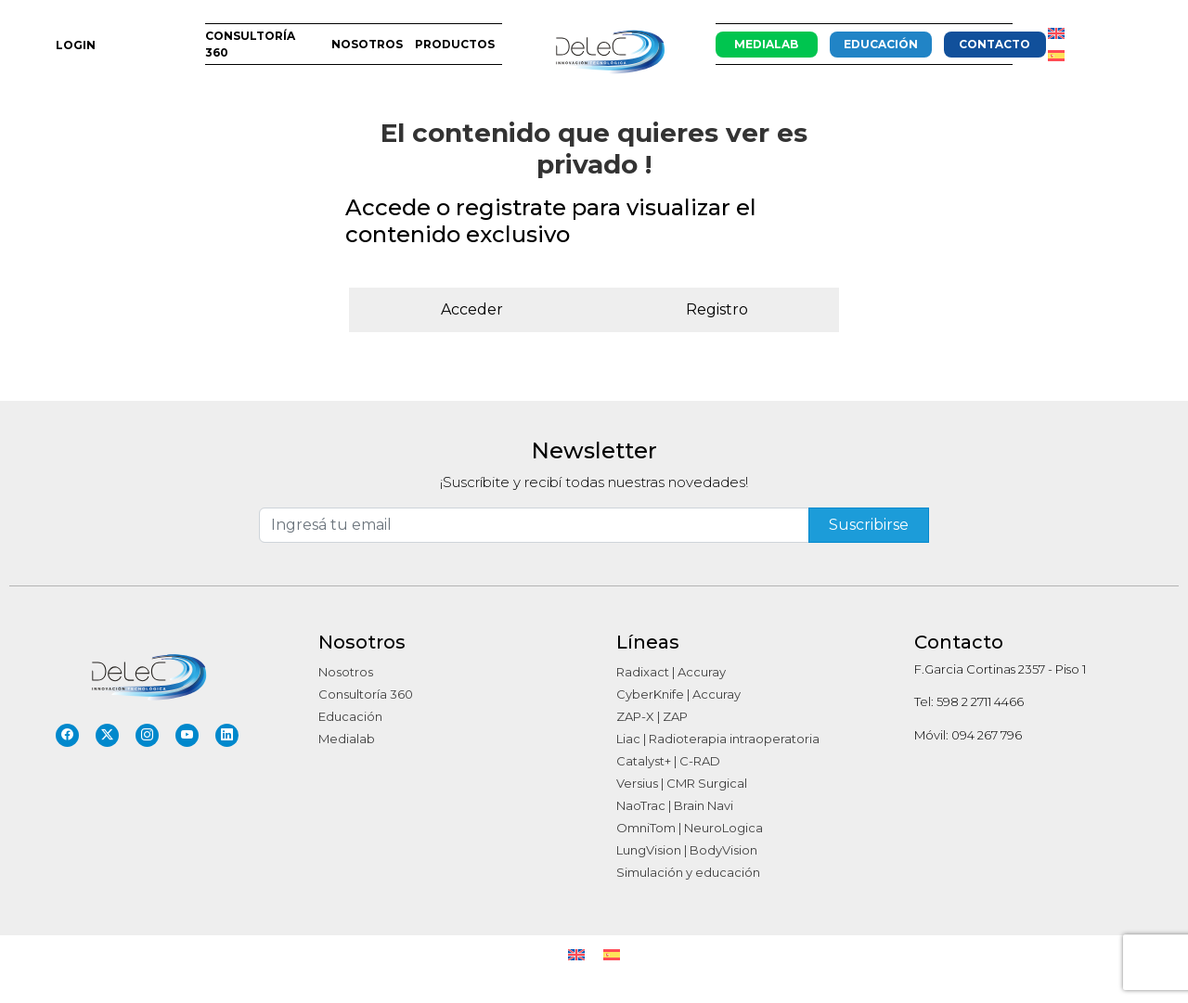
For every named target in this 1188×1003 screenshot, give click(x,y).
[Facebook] (67, 735)
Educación (350, 716)
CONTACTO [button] (994, 44)
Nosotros (345, 671)
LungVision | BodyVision (686, 849)
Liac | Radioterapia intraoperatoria (718, 738)
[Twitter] (107, 735)
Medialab (346, 738)
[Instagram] (147, 735)
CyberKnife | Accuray (678, 694)
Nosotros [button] (367, 44)
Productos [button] (455, 44)
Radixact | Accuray (671, 671)
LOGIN (76, 45)
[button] (1069, 44)
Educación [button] (881, 44)
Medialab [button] (766, 44)
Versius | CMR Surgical (681, 783)
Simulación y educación (688, 872)
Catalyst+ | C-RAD (668, 760)
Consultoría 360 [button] (250, 44)
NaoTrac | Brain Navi (674, 805)
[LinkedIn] (227, 735)
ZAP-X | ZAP (652, 716)
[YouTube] (187, 735)
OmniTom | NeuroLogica (689, 827)
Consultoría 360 (365, 694)
